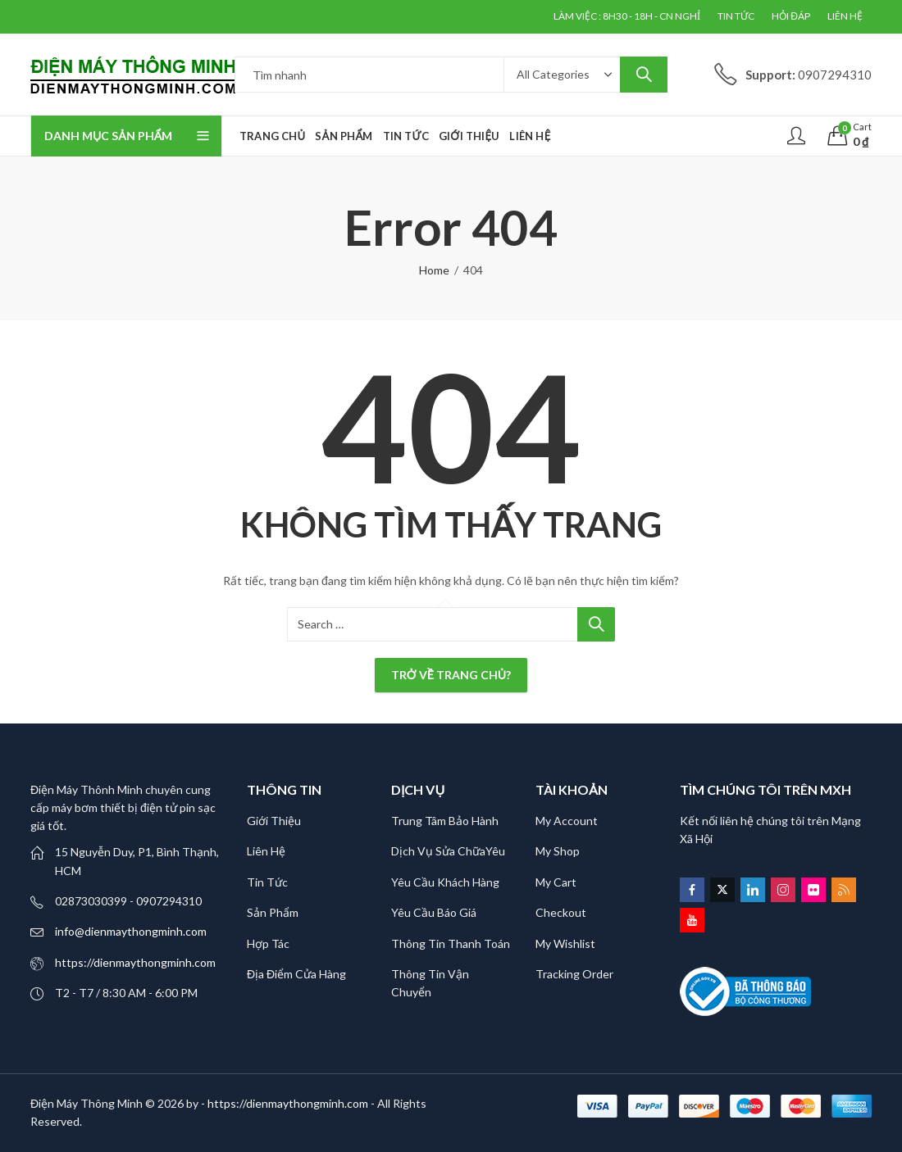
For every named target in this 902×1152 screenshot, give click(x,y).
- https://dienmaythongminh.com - (289, 1103)
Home (434, 270)
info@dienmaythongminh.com (131, 931)
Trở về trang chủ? (451, 675)
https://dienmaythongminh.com (135, 962)
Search (643, 75)
